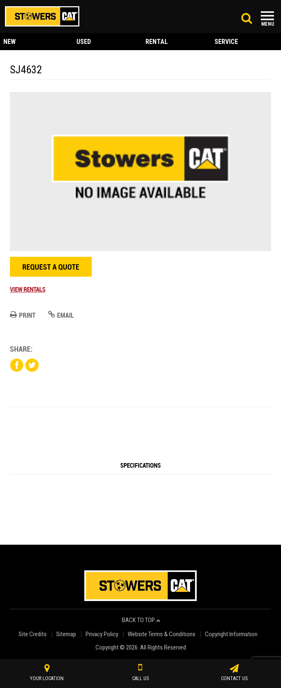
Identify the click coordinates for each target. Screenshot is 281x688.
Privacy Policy (102, 634)
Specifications (140, 465)
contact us (234, 672)
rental (156, 42)
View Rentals (27, 289)
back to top (141, 620)
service (226, 42)
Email (61, 315)
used (83, 42)
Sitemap (66, 634)
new (9, 42)
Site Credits (33, 634)
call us (140, 672)
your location (47, 672)
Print (23, 315)
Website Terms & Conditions (161, 634)
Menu (267, 24)
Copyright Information (231, 634)
